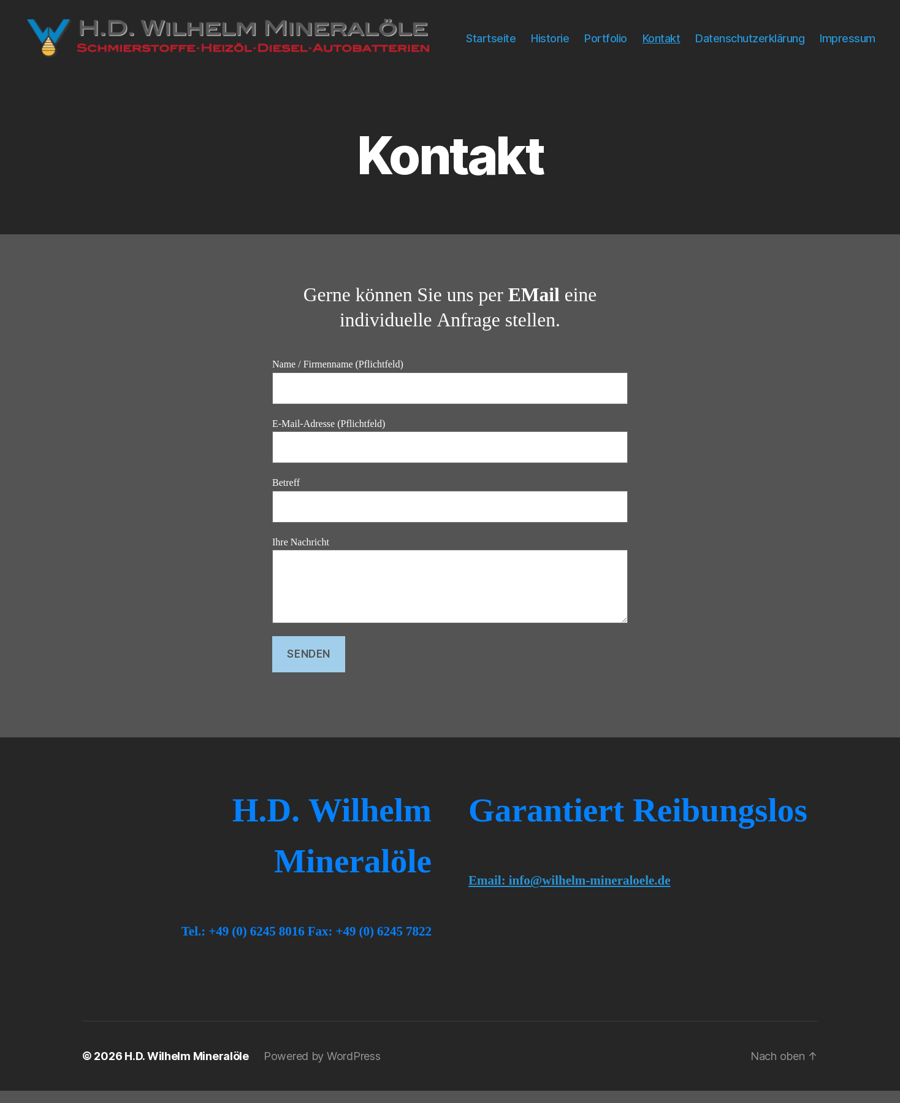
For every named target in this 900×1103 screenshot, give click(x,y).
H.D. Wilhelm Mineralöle (186, 1068)
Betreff (450, 512)
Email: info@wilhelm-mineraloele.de (569, 893)
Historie (621, 35)
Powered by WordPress (322, 1068)
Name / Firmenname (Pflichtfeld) (450, 394)
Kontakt (732, 35)
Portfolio (676, 35)
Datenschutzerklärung (820, 35)
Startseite (562, 35)
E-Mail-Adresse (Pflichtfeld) (450, 453)
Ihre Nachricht (450, 592)
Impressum (847, 53)
